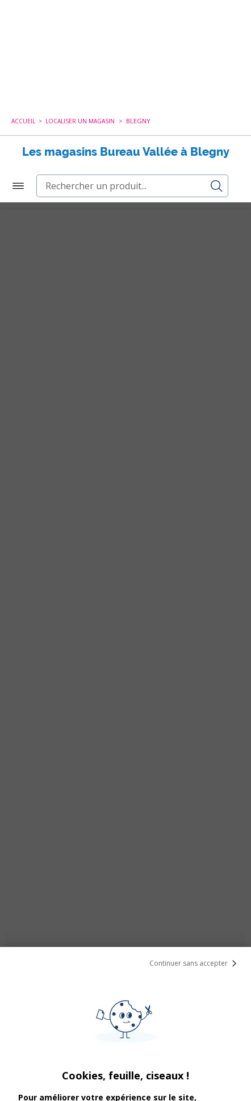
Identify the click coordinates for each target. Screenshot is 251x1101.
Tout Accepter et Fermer (125, 1037)
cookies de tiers (148, 939)
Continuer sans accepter (195, 761)
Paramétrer (125, 1067)
